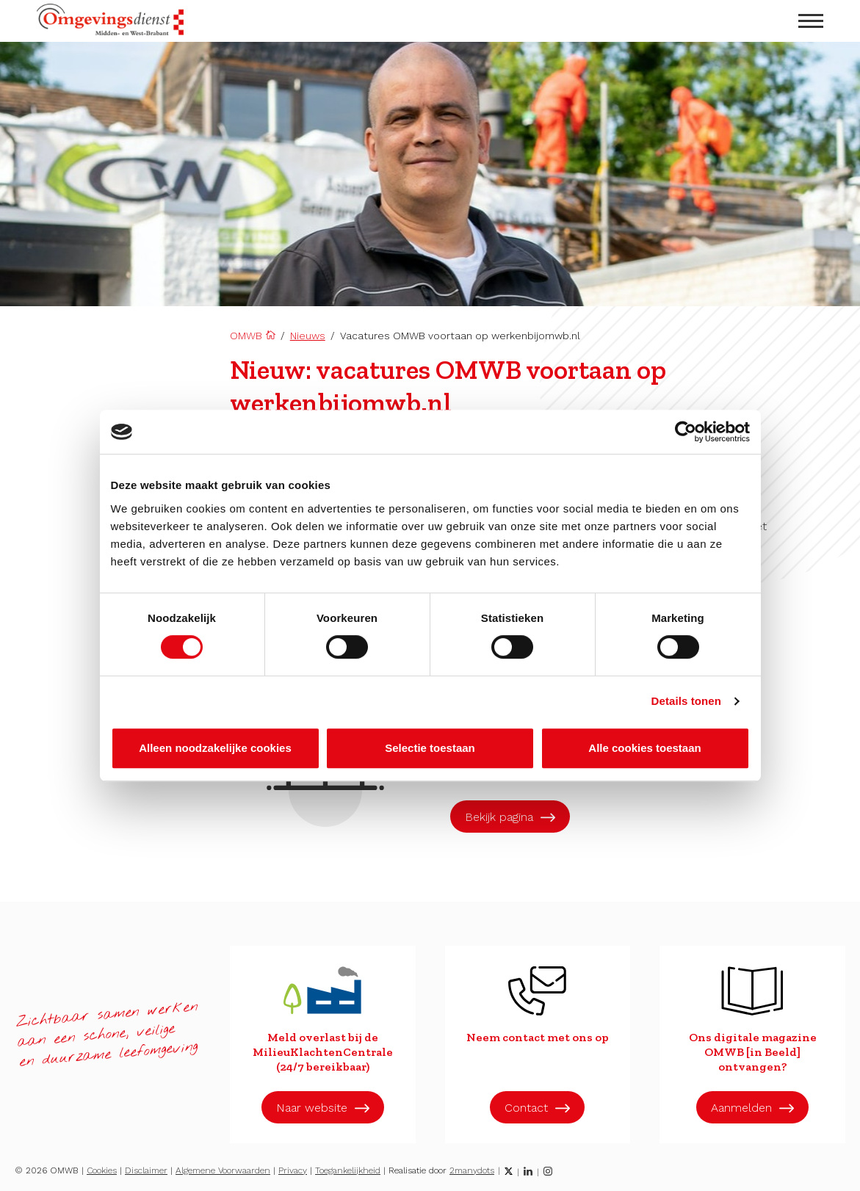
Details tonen (686, 701)
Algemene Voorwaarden (223, 1170)
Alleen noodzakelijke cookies (215, 748)
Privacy (292, 1170)
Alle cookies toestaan (644, 748)
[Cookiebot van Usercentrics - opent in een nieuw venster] (685, 432)
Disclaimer (146, 1170)
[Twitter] (509, 1171)
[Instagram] (547, 1171)
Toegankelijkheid (347, 1170)
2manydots (471, 1170)
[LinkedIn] (528, 1171)
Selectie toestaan (430, 748)
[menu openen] (810, 21)
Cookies (102, 1170)
